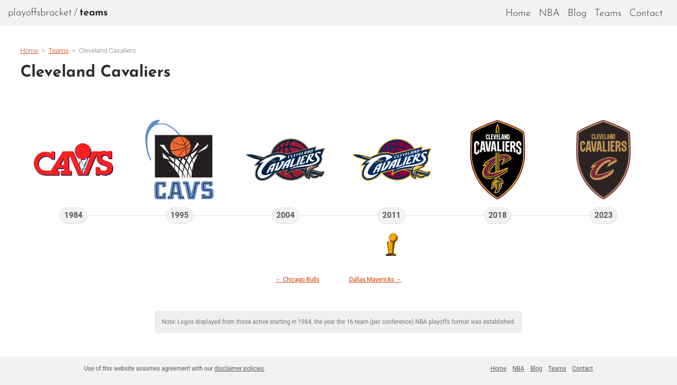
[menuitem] (94, 13)
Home (518, 13)
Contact (646, 13)
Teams (607, 13)
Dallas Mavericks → (375, 279)
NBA (549, 13)
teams (94, 13)
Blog (577, 13)
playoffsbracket (40, 13)
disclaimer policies (239, 368)
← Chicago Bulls (297, 279)
